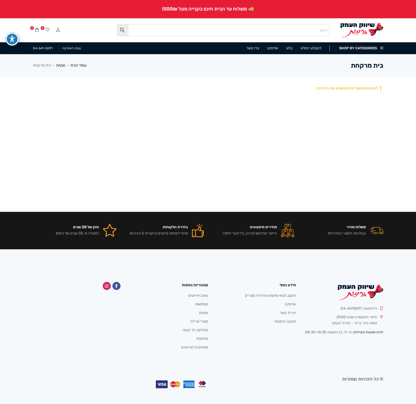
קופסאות (201, 304)
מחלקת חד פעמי (195, 330)
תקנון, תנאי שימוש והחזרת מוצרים (270, 295)
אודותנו (290, 304)
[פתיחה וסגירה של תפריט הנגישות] (12, 29)
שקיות (60, 65)
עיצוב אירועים (198, 295)
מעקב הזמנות (285, 321)
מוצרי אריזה (199, 321)
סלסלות (202, 338)
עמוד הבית (78, 65)
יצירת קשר (288, 312)
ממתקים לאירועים (194, 347)
